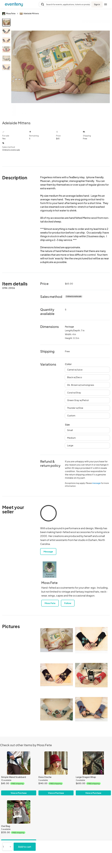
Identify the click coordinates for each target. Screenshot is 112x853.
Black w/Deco (74, 377)
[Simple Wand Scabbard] (18, 763)
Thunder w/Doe (75, 407)
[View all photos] (60, 67)
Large (70, 445)
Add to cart (24, 846)
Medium (71, 437)
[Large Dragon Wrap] (93, 763)
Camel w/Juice (74, 369)
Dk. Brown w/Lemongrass (80, 384)
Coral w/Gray (74, 392)
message (96, 483)
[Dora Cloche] (56, 763)
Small (70, 430)
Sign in (97, 4)
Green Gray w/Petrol (78, 400)
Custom (71, 415)
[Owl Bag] (18, 812)
